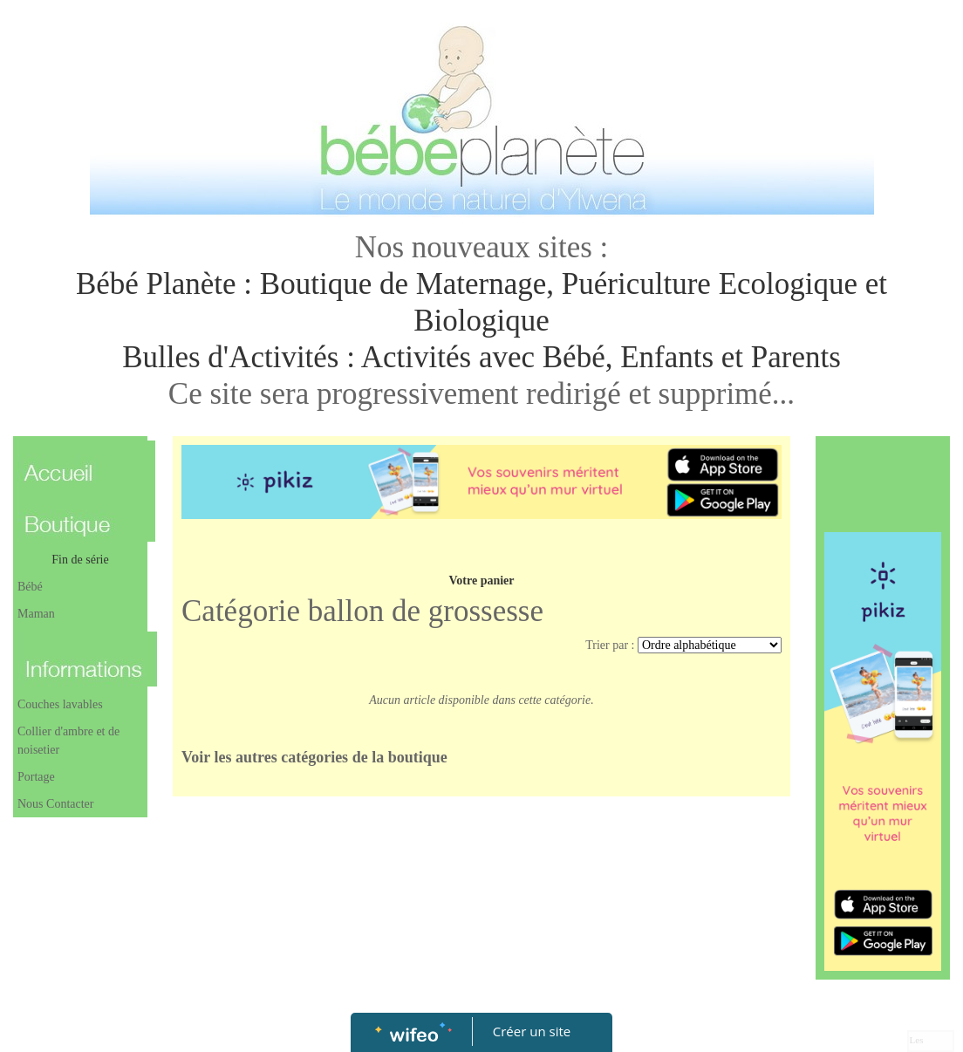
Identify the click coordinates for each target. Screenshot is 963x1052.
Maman (36, 613)
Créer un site (531, 1031)
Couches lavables (60, 704)
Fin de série (79, 559)
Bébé (30, 586)
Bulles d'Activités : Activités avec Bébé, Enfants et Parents (481, 357)
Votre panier (481, 580)
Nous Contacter (55, 803)
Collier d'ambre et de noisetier (68, 740)
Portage (36, 776)
